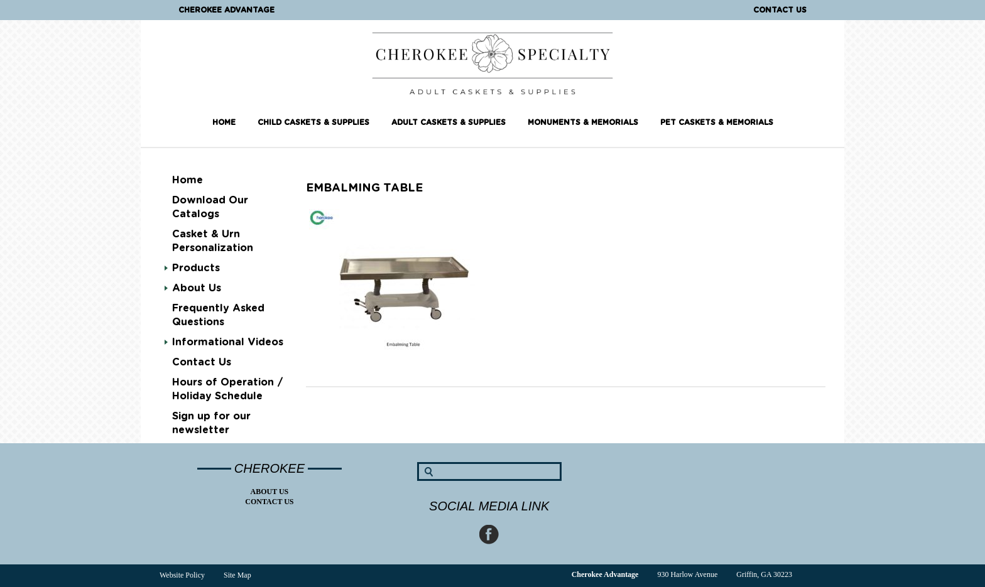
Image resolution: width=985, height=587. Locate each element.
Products (196, 268)
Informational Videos (227, 342)
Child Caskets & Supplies (313, 122)
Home (224, 122)
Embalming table (364, 188)
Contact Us (780, 10)
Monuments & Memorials (583, 122)
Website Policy (182, 575)
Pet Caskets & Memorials (716, 122)
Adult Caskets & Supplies (448, 122)
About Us (196, 288)
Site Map (237, 575)
